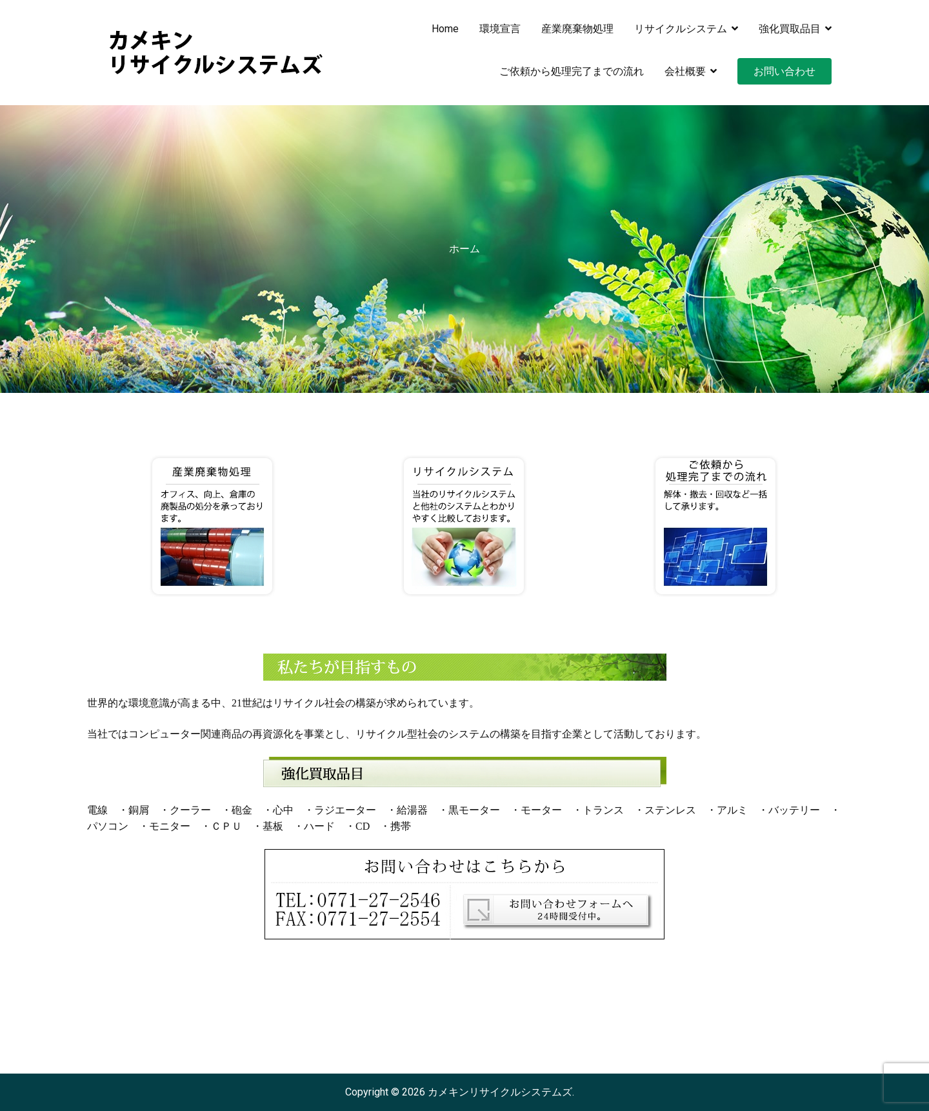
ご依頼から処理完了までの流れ (571, 71)
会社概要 (685, 71)
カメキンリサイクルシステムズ (500, 1092)
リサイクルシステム (680, 29)
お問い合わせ (784, 71)
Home (445, 29)
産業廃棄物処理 (577, 29)
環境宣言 (500, 29)
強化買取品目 (790, 29)
